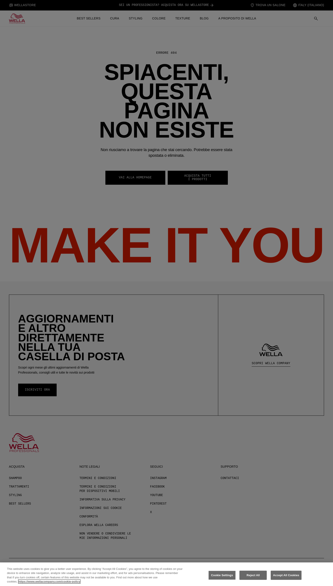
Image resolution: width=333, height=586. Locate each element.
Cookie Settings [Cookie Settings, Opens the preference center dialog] (222, 577)
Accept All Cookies (286, 577)
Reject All (253, 577)
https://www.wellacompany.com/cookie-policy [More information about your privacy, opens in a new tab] (49, 584)
